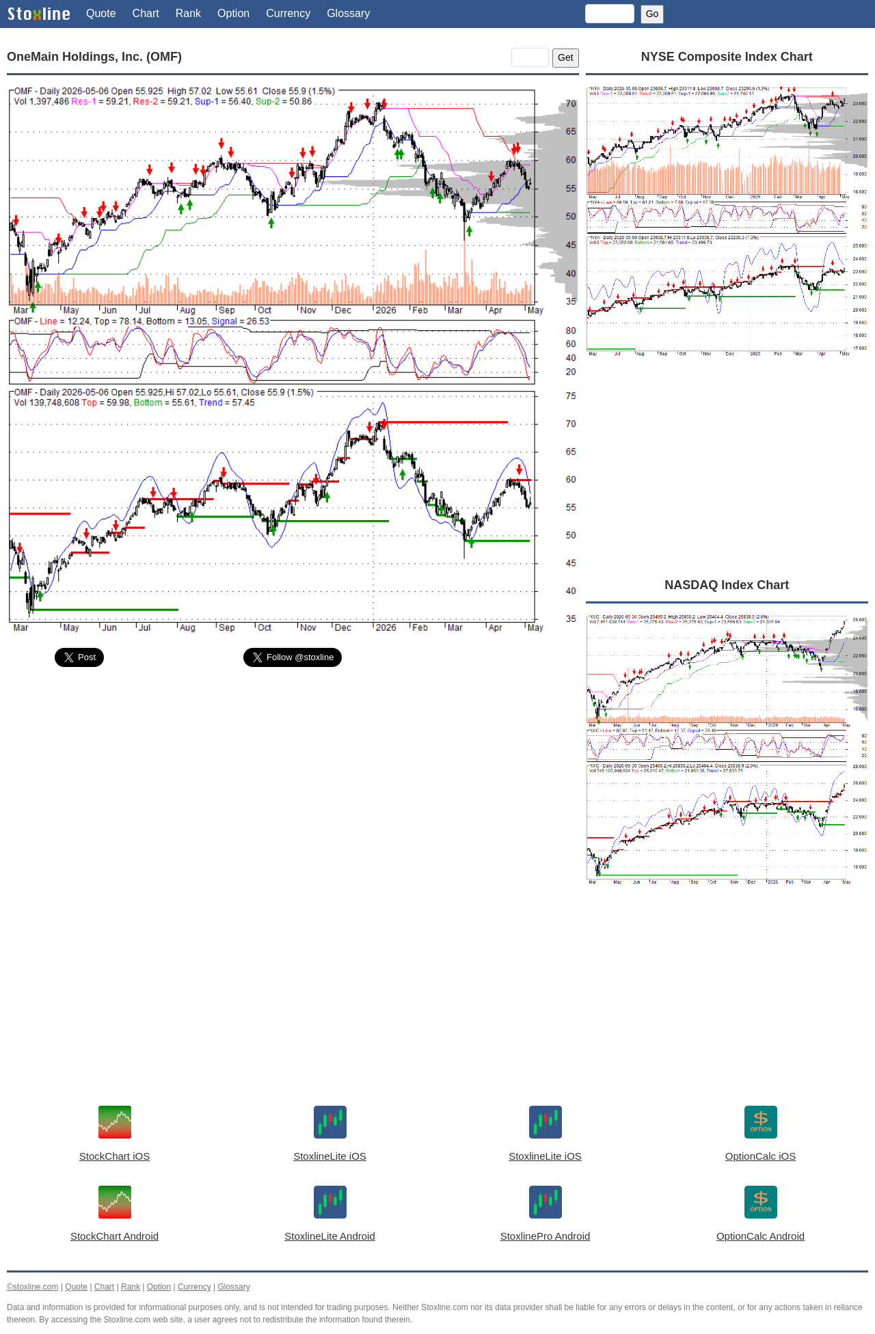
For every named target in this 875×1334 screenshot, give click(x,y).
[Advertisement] (293, 780)
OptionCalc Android (760, 1236)
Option (233, 13)
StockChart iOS (114, 1156)
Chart (146, 13)
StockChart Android (114, 1236)
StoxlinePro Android (545, 1236)
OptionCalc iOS (760, 1156)
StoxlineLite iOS (329, 1156)
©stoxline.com (33, 1287)
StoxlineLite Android (329, 1236)
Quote (101, 13)
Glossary (348, 13)
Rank (188, 13)
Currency (288, 13)
